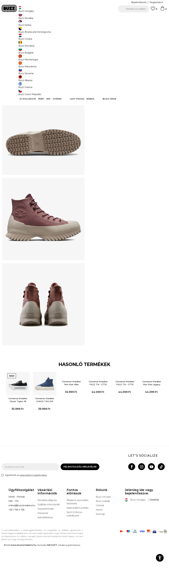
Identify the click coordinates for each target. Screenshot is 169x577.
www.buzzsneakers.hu (23, 575)
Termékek (40, 24)
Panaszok (43, 543)
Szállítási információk (49, 534)
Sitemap (100, 544)
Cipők (49, 24)
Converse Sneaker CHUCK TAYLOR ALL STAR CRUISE (44, 430)
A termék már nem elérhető (114, 74)
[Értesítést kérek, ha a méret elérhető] (95, 60)
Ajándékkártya (45, 547)
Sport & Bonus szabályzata (74, 544)
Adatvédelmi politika (77, 538)
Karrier (99, 540)
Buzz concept (103, 527)
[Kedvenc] (154, 10)
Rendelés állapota (47, 530)
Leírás (127, 86)
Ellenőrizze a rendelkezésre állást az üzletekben (127, 96)
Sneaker (58, 24)
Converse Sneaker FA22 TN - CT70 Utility (98, 413)
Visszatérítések (46, 539)
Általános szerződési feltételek (77, 532)
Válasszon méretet (101, 55)
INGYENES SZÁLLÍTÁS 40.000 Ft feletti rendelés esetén (83, 16)
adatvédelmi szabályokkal (33, 505)
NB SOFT (52, 575)
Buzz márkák (103, 531)
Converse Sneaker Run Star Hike (71, 411)
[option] (84, 17)
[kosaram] (163, 9)
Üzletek (100, 535)
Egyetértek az (26, 505)
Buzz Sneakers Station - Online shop (18, 24)
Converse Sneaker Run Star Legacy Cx (151, 413)
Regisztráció (156, 2)
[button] (133, 8)
